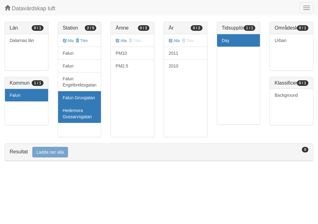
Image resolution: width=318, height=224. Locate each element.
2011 (173, 53)
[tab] (159, 152)
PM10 (121, 53)
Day (225, 40)
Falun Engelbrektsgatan (80, 81)
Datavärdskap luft (30, 8)
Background (286, 95)
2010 (173, 65)
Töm (81, 41)
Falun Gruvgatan (79, 97)
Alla (68, 41)
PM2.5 (122, 65)
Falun (15, 95)
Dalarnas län (22, 40)
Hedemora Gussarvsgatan (77, 113)
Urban (280, 40)
